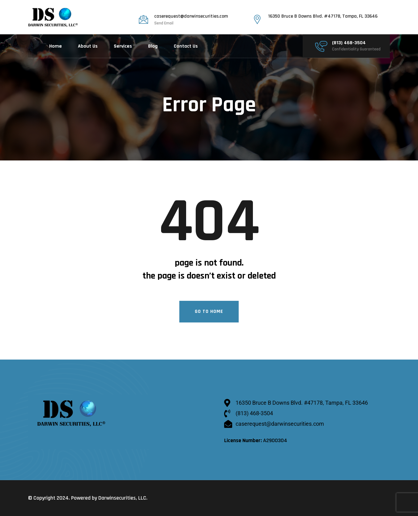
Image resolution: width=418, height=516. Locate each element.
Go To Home (209, 311)
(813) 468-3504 (349, 43)
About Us (88, 46)
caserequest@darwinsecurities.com (191, 16)
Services (123, 46)
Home (55, 46)
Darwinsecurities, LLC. (122, 497)
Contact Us (186, 46)
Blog (153, 46)
